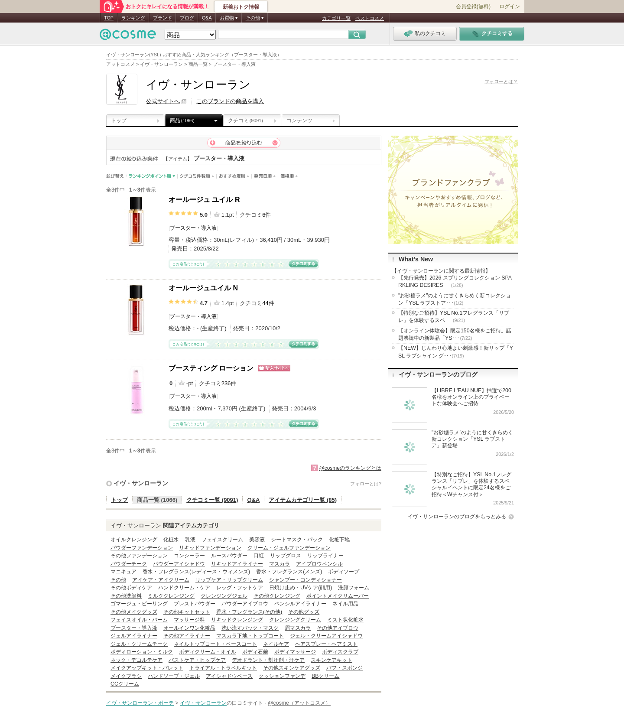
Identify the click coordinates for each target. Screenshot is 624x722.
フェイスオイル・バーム (139, 620)
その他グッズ (303, 612)
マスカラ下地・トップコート (250, 636)
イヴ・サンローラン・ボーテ (140, 703)
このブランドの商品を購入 (230, 101)
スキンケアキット (331, 660)
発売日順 (265, 176)
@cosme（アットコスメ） (299, 703)
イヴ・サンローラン (141, 483)
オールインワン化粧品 (189, 628)
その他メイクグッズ (133, 612)
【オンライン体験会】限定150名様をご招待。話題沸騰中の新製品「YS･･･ (454, 334)
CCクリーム (124, 684)
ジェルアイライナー (133, 636)
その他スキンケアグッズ (291, 668)
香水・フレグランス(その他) (249, 612)
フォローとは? (365, 483)
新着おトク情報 (241, 7)
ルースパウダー (229, 556)
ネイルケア (276, 644)
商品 (182, 120)
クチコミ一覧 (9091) (212, 500)
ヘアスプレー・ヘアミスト (326, 644)
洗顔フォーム (353, 588)
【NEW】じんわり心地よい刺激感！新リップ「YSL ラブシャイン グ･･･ (455, 351)
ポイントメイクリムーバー (337, 596)
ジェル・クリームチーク (139, 644)
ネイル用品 (345, 604)
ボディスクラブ (340, 652)
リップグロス (285, 556)
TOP (109, 17)
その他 (118, 580)
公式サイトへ (163, 101)
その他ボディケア (131, 588)
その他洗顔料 (126, 596)
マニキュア (123, 572)
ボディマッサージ (295, 652)
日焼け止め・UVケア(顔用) (300, 588)
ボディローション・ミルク (141, 652)
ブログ (187, 17)
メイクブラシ (126, 676)
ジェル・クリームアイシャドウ (326, 636)
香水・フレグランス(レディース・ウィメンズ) (196, 572)
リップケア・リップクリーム (229, 580)
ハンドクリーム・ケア (184, 588)
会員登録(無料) (473, 6)
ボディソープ (343, 572)
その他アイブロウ (337, 628)
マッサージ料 (189, 620)
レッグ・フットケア (239, 588)
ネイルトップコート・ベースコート (215, 644)
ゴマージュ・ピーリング (139, 604)
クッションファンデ (282, 676)
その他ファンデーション (139, 556)
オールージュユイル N (203, 288)
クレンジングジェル (224, 596)
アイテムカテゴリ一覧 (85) (303, 500)
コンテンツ (299, 120)
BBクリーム (325, 676)
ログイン (509, 6)
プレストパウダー (194, 604)
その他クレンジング (277, 596)
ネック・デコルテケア (136, 660)
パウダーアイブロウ (244, 604)
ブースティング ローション (211, 368)
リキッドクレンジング (237, 620)
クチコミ (245, 120)
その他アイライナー (186, 636)
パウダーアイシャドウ (179, 564)
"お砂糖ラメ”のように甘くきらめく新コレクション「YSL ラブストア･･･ (454, 299)
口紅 (259, 556)
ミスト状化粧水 (345, 620)
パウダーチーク (128, 564)
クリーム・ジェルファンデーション (289, 548)
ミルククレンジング (171, 596)
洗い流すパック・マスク (250, 628)
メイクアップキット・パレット (146, 668)
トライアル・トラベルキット (223, 668)
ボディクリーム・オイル (207, 652)
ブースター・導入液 (193, 228)
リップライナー (325, 556)
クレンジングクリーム (295, 620)
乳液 (190, 540)
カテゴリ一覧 (336, 18)
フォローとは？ (501, 81)
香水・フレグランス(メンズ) (289, 572)
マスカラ (279, 564)
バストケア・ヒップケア (197, 660)
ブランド (162, 17)
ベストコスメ (369, 18)
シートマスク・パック (297, 540)
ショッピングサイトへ (274, 368)
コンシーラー (189, 556)
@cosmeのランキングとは (350, 468)
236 (226, 383)
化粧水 (171, 540)
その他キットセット (186, 612)
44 (265, 303)
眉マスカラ (298, 628)
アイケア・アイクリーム (160, 580)
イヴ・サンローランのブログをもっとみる (456, 517)
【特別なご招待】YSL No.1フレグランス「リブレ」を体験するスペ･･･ (453, 316)
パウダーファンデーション (141, 548)
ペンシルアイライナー (300, 604)
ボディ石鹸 (255, 652)
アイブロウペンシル (319, 564)
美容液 (257, 540)
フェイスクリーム (222, 540)
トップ (119, 120)
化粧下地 (339, 540)
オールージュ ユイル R (204, 199)
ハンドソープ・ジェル (174, 676)
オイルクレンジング (133, 540)
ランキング (133, 17)
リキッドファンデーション (210, 548)
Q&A (207, 17)
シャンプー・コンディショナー (305, 580)
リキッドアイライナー (237, 564)
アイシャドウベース (229, 676)
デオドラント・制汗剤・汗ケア (268, 660)
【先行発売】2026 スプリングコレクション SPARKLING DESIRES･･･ (455, 281)
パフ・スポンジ (344, 668)
